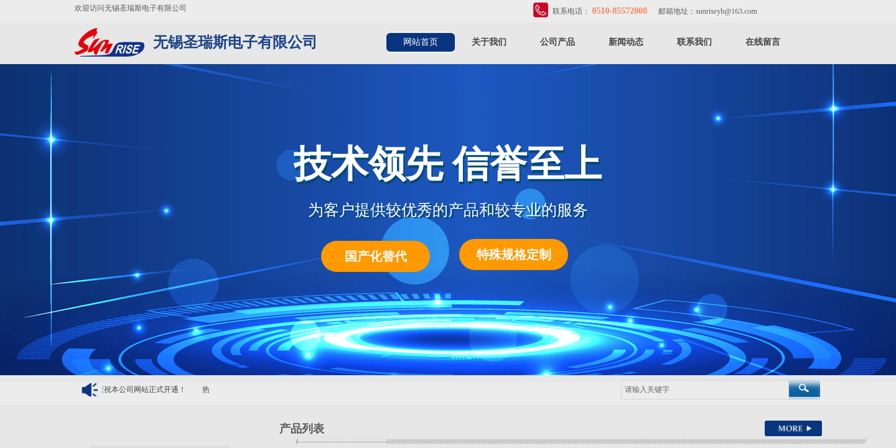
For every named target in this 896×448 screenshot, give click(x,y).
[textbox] (705, 389)
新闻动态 (626, 42)
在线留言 (762, 42)
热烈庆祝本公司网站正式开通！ (136, 389)
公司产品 (557, 42)
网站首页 (420, 42)
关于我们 (489, 42)
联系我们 (694, 42)
